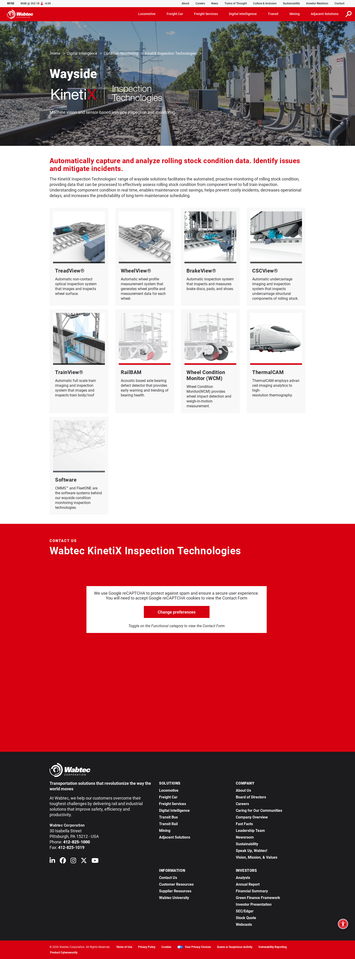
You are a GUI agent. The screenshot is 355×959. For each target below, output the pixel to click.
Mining (164, 830)
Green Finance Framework (258, 898)
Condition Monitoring (121, 53)
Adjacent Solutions (174, 837)
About (185, 3)
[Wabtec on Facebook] (63, 861)
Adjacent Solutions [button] (324, 14)
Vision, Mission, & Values (256, 857)
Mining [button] (295, 14)
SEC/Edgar (245, 911)
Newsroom (245, 837)
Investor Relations (317, 3)
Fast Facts (244, 824)
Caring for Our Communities (259, 810)
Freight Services (172, 804)
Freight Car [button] (175, 14)
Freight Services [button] (206, 14)
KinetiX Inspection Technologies (171, 53)
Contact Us (168, 877)
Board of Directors (251, 797)
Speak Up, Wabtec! (251, 850)
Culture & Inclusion (265, 3)
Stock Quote (246, 918)
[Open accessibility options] (343, 924)
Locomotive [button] (147, 14)
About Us (243, 790)
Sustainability (291, 3)
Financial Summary (252, 891)
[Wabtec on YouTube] (95, 861)
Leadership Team (250, 830)
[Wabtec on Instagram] (73, 861)
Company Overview (252, 817)
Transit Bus (168, 817)
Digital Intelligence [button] (243, 14)
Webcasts (244, 924)
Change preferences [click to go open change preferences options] (176, 612)
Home (55, 53)
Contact (339, 3)
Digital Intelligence (82, 53)
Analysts (243, 877)
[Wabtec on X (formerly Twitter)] (84, 861)
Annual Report (248, 884)
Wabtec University (174, 898)
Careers (200, 3)
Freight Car (168, 797)
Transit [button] (273, 14)
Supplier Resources (175, 891)
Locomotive (168, 790)
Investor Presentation (254, 904)
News (214, 3)
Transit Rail (168, 824)
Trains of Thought (236, 3)
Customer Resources (176, 884)
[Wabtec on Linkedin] (52, 861)
